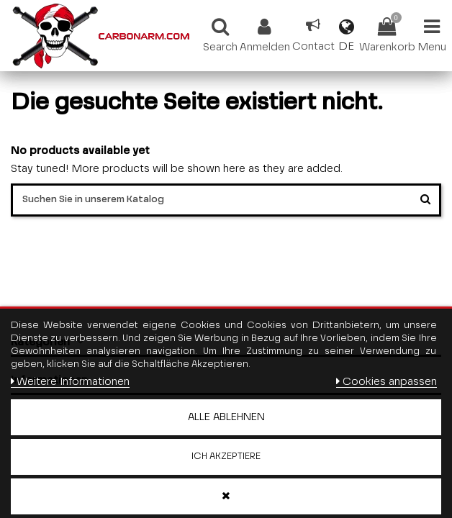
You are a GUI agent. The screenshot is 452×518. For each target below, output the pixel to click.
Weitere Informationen (70, 381)
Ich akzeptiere (226, 456)
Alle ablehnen (226, 417)
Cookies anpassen (386, 381)
